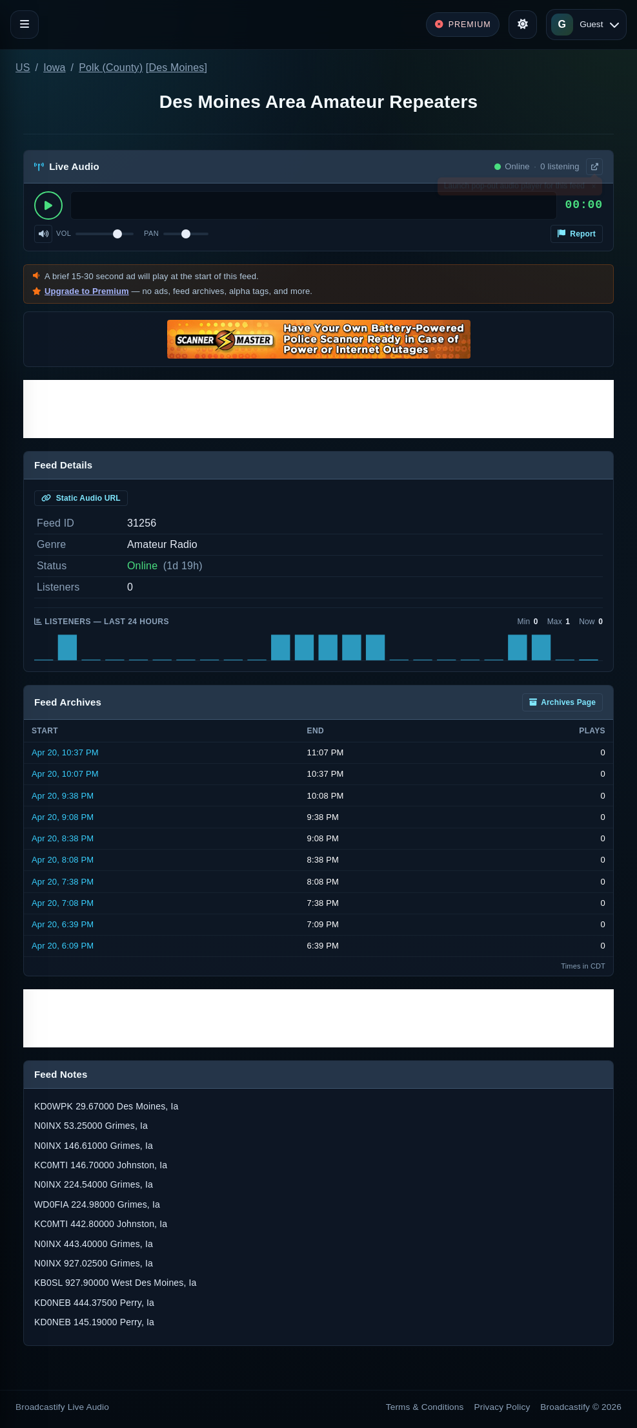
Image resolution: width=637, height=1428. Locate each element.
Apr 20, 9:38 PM (63, 796)
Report (577, 233)
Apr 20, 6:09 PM (63, 945)
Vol (63, 233)
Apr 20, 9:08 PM (63, 817)
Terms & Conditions (425, 1407)
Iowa (54, 67)
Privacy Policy (502, 1407)
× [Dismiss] (593, 189)
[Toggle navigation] (24, 24)
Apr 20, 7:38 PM (63, 882)
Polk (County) (111, 67)
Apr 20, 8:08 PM (63, 860)
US (22, 67)
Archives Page (562, 702)
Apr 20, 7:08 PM (63, 903)
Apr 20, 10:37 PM (65, 752)
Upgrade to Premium (87, 291)
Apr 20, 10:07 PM (65, 774)
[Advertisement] (318, 409)
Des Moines (176, 67)
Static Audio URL (81, 498)
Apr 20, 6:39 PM (63, 924)
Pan (151, 233)
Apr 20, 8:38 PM (63, 838)
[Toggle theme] (523, 24)
